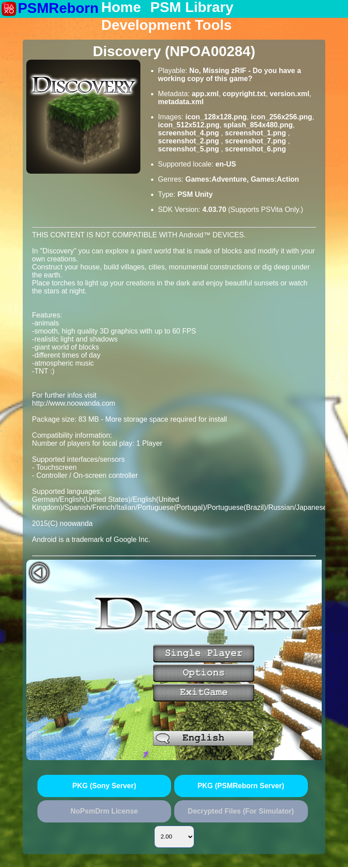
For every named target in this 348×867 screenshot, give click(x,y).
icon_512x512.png (189, 125)
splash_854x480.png (258, 125)
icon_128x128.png (216, 117)
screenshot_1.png (256, 133)
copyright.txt (244, 94)
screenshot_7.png (256, 141)
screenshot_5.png (189, 149)
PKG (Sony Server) (104, 786)
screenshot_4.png (189, 133)
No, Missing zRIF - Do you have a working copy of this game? (229, 74)
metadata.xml (181, 102)
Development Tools (166, 25)
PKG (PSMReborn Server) (240, 786)
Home (121, 7)
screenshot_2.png (189, 141)
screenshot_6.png (255, 149)
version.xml (289, 94)
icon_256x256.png (281, 117)
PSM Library (191, 7)
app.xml (205, 94)
